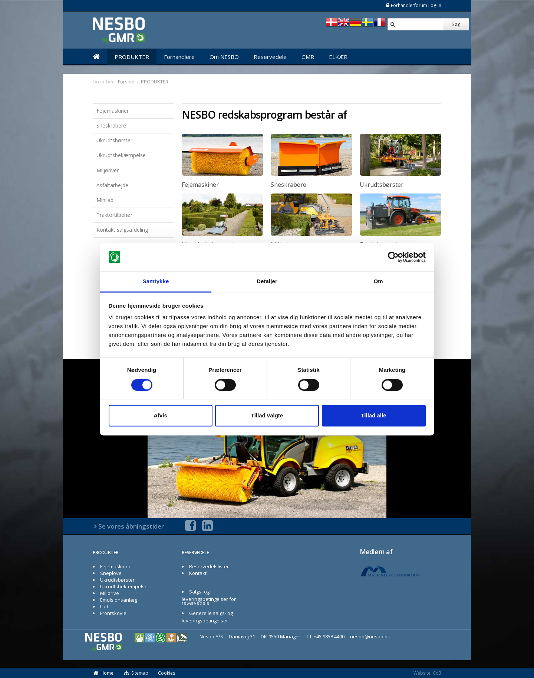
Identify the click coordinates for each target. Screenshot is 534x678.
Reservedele (270, 56)
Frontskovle (113, 613)
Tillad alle (373, 416)
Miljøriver (107, 170)
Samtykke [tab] (156, 281)
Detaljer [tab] (267, 281)
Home (103, 673)
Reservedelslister (209, 566)
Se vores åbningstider (131, 526)
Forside (126, 81)
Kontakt (198, 573)
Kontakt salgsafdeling (122, 229)
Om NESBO (224, 56)
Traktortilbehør (114, 214)
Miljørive (109, 593)
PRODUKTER (132, 56)
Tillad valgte (267, 416)
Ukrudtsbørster (114, 140)
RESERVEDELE (195, 552)
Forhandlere (179, 56)
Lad (104, 606)
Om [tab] (378, 281)
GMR (307, 56)
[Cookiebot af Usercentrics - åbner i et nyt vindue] (393, 256)
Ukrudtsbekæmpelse (121, 155)
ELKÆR (338, 56)
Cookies (166, 673)
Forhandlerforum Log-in (413, 5)
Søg (456, 24)
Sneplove (111, 573)
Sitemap (135, 673)
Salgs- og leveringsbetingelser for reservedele (209, 597)
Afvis (160, 416)
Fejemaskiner (112, 110)
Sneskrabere (111, 125)
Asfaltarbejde (112, 185)
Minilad (104, 200)
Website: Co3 (427, 673)
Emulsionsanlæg (118, 599)
